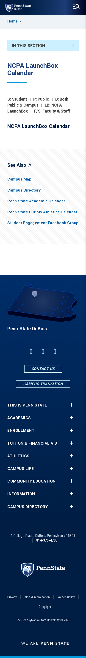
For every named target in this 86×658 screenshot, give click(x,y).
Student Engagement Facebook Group (43, 222)
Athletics (18, 456)
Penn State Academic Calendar (36, 201)
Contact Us (43, 369)
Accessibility (66, 597)
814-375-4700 (46, 540)
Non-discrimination (37, 597)
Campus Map (19, 179)
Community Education (31, 481)
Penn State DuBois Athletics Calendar (42, 212)
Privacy (12, 597)
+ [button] (71, 405)
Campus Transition (43, 384)
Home (12, 21)
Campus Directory (24, 190)
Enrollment (20, 430)
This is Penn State (27, 405)
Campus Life (20, 468)
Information (21, 494)
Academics (19, 418)
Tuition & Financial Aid (32, 443)
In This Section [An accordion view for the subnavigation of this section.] (43, 45)
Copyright (45, 607)
